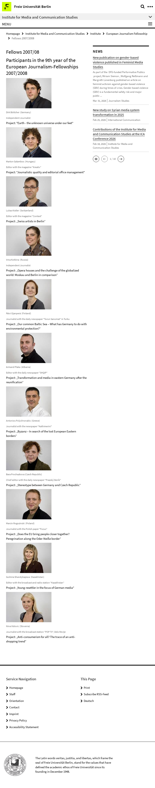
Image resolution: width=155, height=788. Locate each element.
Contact (14, 707)
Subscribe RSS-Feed (96, 694)
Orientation (16, 701)
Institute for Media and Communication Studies (55, 33)
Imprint (14, 714)
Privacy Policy (18, 720)
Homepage (13, 33)
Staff (12, 694)
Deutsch (89, 701)
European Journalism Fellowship (126, 33)
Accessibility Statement (24, 727)
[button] (96, 159)
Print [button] (87, 688)
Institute (95, 33)
